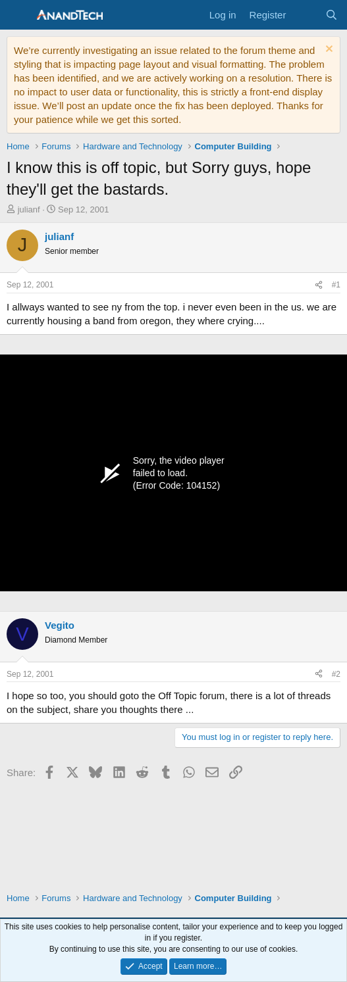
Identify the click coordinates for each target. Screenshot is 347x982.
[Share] (318, 285)
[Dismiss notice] (327, 50)
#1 (336, 284)
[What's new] (305, 15)
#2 (336, 674)
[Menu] (18, 15)
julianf (29, 209)
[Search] (331, 15)
